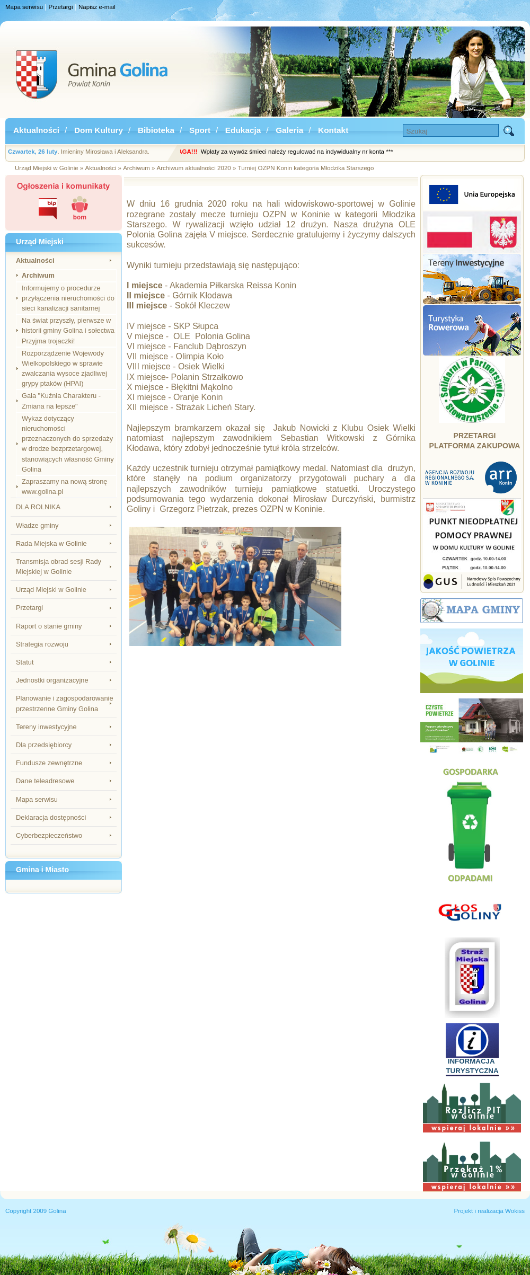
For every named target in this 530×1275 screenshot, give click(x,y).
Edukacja (243, 130)
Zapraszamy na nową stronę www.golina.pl (64, 486)
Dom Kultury (98, 130)
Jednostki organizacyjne (52, 680)
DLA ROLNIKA (38, 507)
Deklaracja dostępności (51, 817)
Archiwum (38, 275)
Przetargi (61, 7)
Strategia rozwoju (42, 644)
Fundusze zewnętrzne (49, 763)
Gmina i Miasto (42, 869)
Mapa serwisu (24, 7)
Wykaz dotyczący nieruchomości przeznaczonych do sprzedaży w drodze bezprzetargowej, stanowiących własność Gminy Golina (68, 443)
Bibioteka (156, 130)
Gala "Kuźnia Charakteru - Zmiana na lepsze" (61, 401)
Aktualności (36, 130)
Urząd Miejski (40, 241)
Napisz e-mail (97, 7)
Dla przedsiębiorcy (44, 745)
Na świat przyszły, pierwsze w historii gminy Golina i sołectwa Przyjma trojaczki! (68, 330)
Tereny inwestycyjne (46, 727)
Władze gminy (37, 525)
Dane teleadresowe (45, 781)
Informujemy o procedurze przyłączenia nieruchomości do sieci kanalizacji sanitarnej (68, 298)
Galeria (289, 130)
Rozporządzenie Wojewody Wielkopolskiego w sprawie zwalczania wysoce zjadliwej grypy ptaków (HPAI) (64, 368)
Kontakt (333, 130)
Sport (199, 130)
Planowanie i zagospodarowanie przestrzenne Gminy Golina (64, 703)
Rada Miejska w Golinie (51, 543)
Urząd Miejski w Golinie (51, 590)
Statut (24, 662)
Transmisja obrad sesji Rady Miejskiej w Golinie (58, 566)
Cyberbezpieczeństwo (49, 835)
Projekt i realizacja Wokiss (489, 1211)
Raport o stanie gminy (49, 626)
